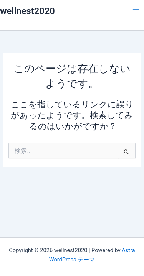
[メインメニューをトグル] (136, 11)
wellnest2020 (27, 11)
